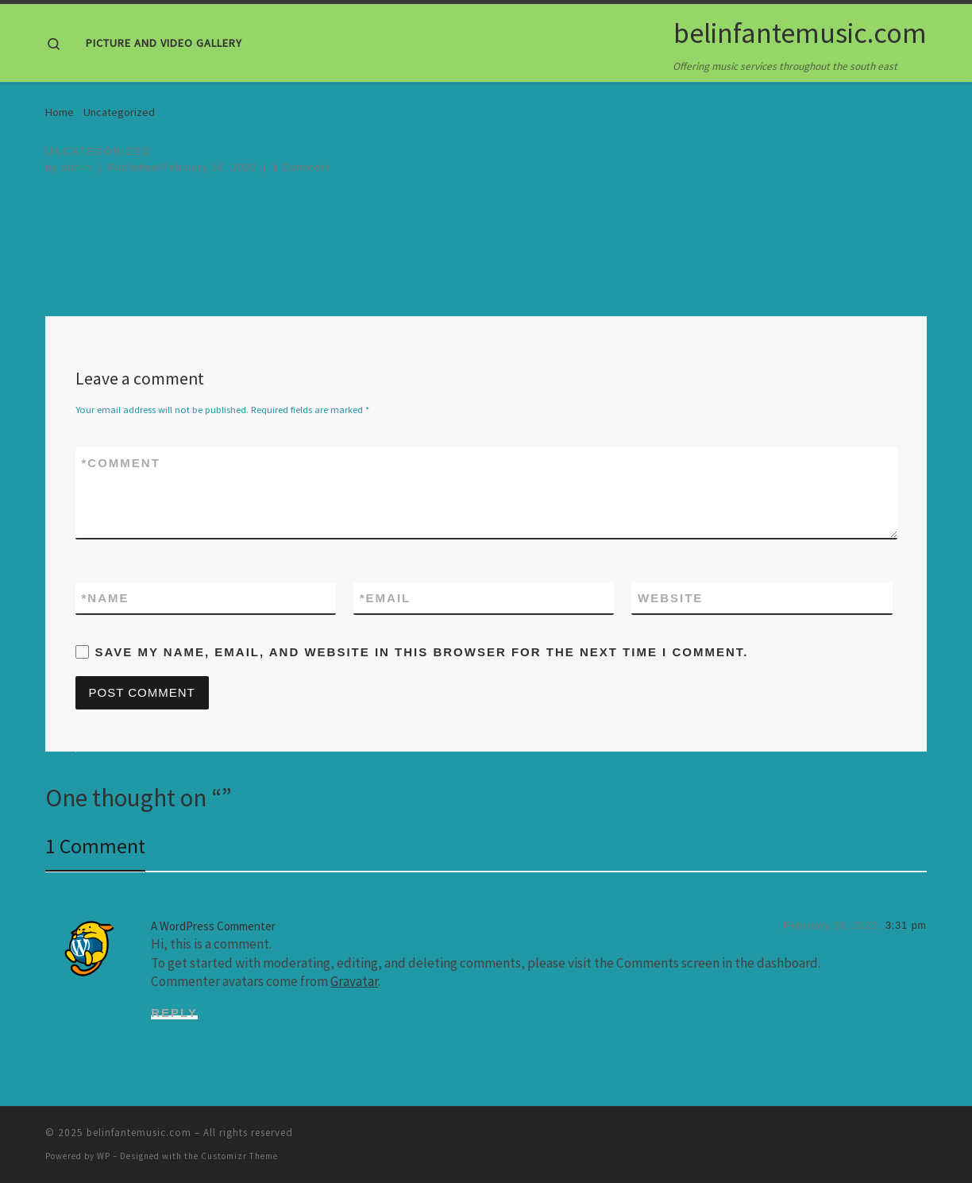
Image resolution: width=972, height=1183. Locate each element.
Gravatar (354, 981)
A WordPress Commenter (213, 926)
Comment (121, 463)
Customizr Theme (239, 1156)
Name (105, 598)
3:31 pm (906, 925)
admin (76, 167)
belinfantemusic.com (139, 1132)
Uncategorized (119, 112)
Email (385, 598)
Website (670, 598)
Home (59, 112)
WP (103, 1156)
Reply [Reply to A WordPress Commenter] (174, 1012)
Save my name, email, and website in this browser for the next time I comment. (422, 652)
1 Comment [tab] (95, 846)
